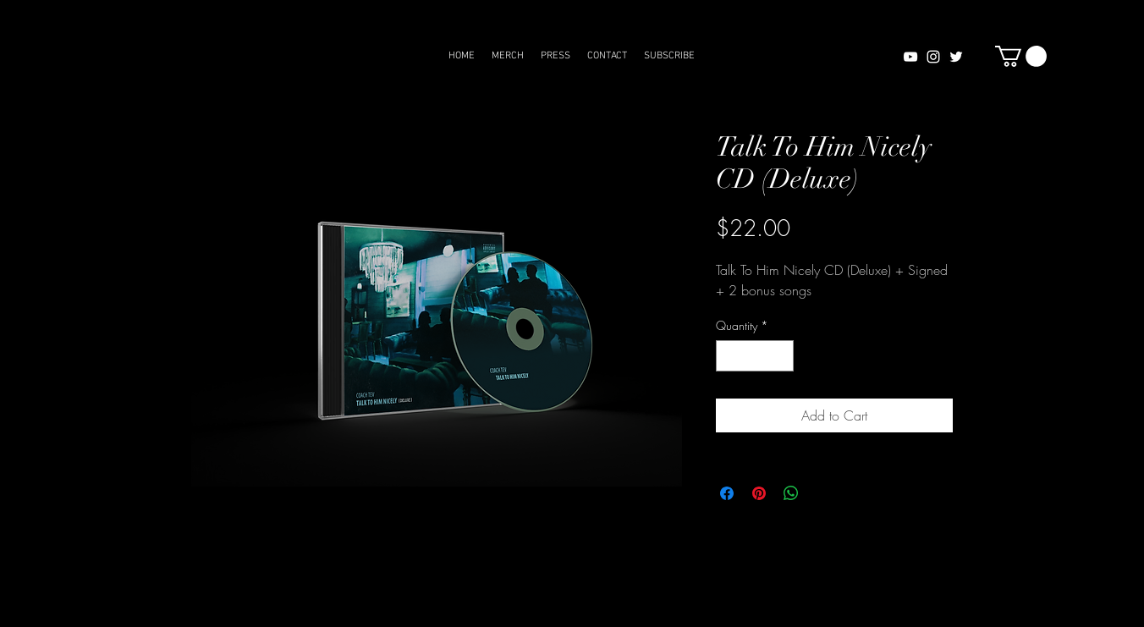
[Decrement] (729, 356)
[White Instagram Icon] (933, 56)
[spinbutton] (755, 356)
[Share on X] (823, 493)
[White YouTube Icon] (910, 56)
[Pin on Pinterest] (759, 493)
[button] (1021, 56)
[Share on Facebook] (727, 493)
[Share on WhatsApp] (791, 493)
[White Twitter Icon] (956, 56)
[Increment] (780, 356)
